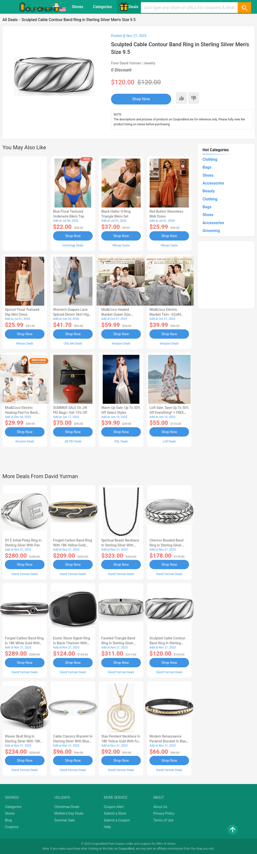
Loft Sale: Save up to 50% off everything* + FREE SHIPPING (169, 412)
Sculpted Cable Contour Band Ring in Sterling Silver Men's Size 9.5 (167, 643)
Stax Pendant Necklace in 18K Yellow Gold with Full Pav (120, 741)
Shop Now (141, 99)
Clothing (209, 159)
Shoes (207, 175)
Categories (102, 6)
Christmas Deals (66, 807)
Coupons (12, 827)
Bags (206, 167)
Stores (77, 6)
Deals (128, 6)
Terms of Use (163, 820)
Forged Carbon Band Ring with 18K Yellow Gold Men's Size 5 (72, 545)
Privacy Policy (163, 813)
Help (107, 827)
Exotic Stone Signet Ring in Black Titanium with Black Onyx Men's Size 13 (72, 643)
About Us (160, 807)
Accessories (213, 183)
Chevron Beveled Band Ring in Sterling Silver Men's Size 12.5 (166, 545)
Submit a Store (115, 813)
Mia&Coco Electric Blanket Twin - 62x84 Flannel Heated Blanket (166, 314)
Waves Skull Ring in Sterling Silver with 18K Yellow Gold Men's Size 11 (24, 741)
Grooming (211, 230)
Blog (8, 820)
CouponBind (126, 848)
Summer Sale (64, 820)
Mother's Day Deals (68, 813)
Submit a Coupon (117, 820)
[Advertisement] (25, 203)
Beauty (208, 191)
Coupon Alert (114, 807)
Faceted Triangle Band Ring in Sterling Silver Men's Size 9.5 (118, 643)
